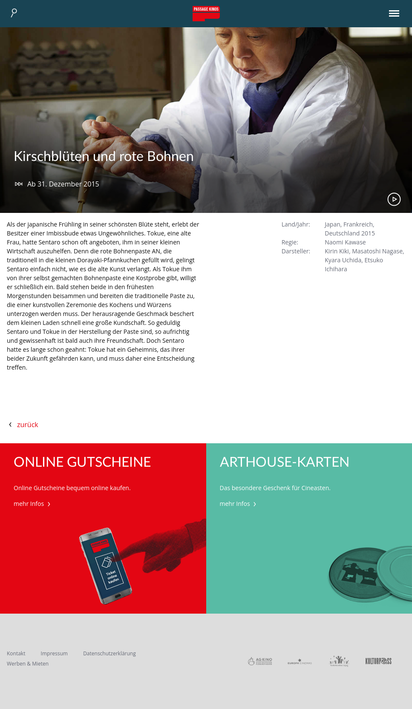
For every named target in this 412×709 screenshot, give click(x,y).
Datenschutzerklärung (109, 653)
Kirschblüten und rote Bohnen (104, 157)
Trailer (394, 199)
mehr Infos (33, 503)
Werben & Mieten (28, 663)
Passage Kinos (206, 13)
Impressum (54, 653)
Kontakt (16, 653)
